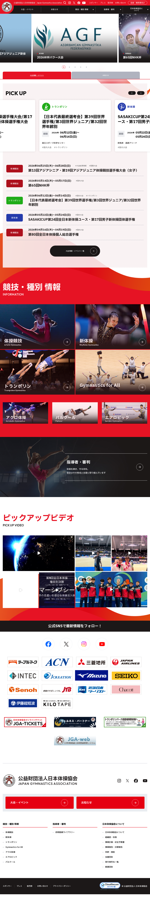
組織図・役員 (111, 844)
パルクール (10, 868)
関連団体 (109, 873)
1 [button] (64, 67)
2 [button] (69, 67)
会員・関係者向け (137, 3)
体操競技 (9, 839)
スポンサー (93, 3)
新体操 (8, 844)
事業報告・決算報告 (114, 853)
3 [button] (75, 67)
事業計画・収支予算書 (114, 849)
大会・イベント (27, 9)
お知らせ (54, 9)
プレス (103, 3)
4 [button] (80, 67)
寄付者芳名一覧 (112, 868)
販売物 (110, 3)
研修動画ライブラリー (65, 839)
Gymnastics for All (14, 853)
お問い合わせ (120, 3)
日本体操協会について (114, 839)
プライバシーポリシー (65, 892)
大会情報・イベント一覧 (80, 255)
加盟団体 (109, 863)
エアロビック (11, 863)
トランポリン (11, 849)
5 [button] (86, 67)
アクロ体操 (10, 858)
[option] (75, 38)
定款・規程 (110, 858)
